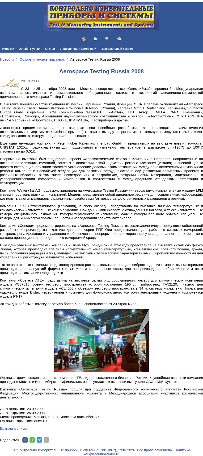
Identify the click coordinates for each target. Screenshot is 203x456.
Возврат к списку (14, 428)
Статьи (50, 48)
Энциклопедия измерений (77, 48)
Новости (8, 48)
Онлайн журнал (30, 48)
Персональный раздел (117, 48)
